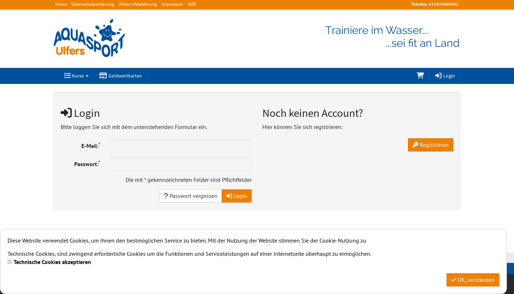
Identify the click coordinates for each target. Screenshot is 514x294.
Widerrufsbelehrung (138, 4)
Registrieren (431, 144)
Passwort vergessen (190, 195)
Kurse (76, 76)
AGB (192, 4)
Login (444, 76)
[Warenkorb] (420, 76)
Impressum (172, 4)
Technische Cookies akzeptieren (52, 261)
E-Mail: (90, 145)
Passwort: (87, 164)
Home (61, 4)
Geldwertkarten (120, 76)
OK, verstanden (473, 279)
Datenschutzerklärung (92, 4)
